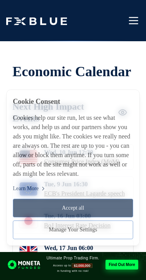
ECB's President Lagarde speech (84, 193)
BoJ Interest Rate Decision (77, 225)
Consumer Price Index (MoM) (82, 161)
